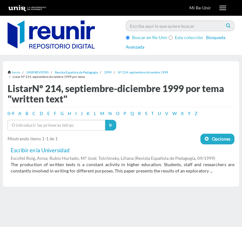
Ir (110, 125)
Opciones (217, 139)
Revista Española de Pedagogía (76, 72)
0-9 (11, 113)
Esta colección (186, 37)
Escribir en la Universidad (40, 150)
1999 (108, 72)
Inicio (16, 72)
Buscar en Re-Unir (147, 37)
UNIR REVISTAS (37, 72)
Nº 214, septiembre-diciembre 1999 (143, 72)
